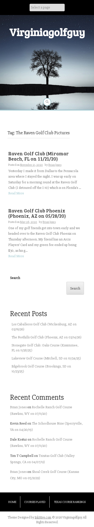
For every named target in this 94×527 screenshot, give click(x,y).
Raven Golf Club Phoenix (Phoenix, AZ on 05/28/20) (37, 213)
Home (12, 502)
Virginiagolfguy (47, 32)
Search (15, 278)
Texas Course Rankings (70, 502)
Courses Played (35, 502)
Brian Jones (54, 165)
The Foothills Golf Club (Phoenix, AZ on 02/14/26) (46, 337)
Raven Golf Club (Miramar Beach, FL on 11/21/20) (38, 156)
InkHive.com (43, 517)
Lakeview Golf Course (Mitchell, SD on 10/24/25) (46, 358)
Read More (16, 193)
